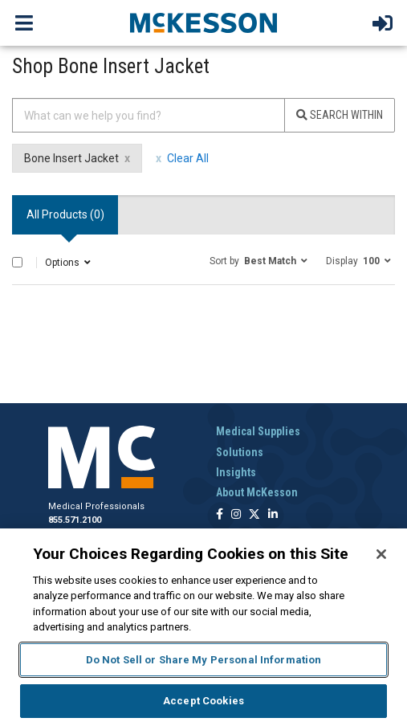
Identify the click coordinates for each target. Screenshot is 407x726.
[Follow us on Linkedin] (273, 515)
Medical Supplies (258, 431)
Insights (236, 472)
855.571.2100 (74, 520)
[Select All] (17, 262)
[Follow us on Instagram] (236, 515)
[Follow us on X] (254, 515)
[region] (203, 627)
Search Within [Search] (339, 114)
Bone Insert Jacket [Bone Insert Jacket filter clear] (71, 158)
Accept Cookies (203, 701)
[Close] (381, 554)
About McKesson (257, 492)
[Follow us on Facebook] (219, 515)
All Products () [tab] (65, 214)
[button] (258, 260)
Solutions (239, 452)
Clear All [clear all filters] (188, 158)
